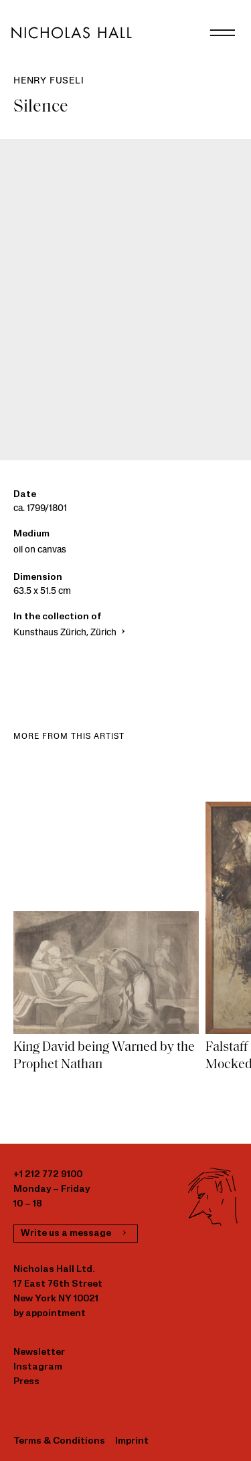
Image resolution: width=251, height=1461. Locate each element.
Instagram (37, 1367)
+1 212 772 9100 (47, 1175)
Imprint (132, 1441)
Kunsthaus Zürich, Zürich (70, 633)
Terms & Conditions (59, 1441)
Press (26, 1382)
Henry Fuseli (48, 81)
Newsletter (39, 1352)
